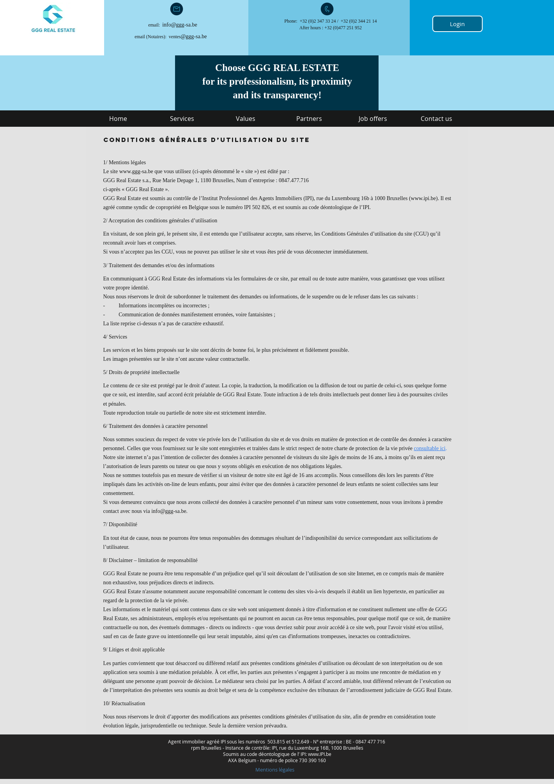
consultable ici (429, 448)
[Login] (457, 24)
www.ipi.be (423, 198)
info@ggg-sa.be (179, 25)
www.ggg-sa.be (136, 171)
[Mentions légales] (275, 769)
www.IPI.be (319, 754)
